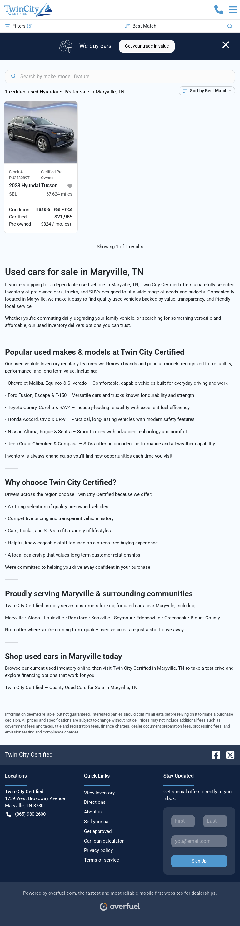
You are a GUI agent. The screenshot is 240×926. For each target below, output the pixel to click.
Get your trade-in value (147, 45)
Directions (95, 802)
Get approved (98, 831)
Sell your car (97, 821)
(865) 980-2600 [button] (26, 814)
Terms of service (101, 860)
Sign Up (199, 860)
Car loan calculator (104, 841)
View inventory (99, 793)
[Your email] (199, 841)
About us (93, 812)
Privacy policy (98, 850)
